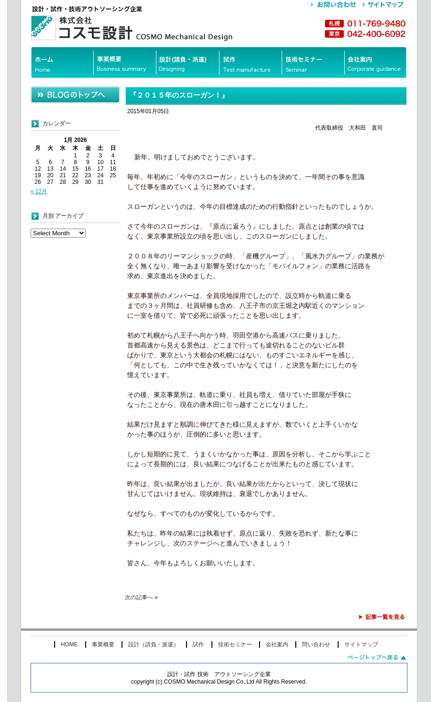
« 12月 (39, 191)
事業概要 (103, 644)
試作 (198, 644)
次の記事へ (139, 597)
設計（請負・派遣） (153, 644)
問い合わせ (316, 644)
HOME (69, 644)
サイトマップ (361, 644)
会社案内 (277, 644)
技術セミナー (235, 644)
